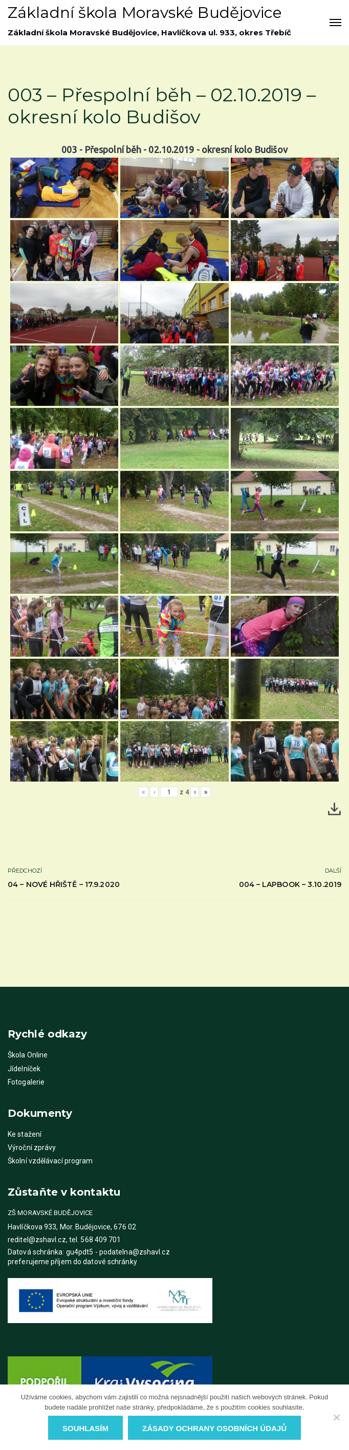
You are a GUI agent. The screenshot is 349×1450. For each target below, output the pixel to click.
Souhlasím (85, 1428)
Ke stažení (24, 1134)
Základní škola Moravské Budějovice (145, 12)
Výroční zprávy (32, 1147)
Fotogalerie (26, 1082)
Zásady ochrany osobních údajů (214, 1428)
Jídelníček (24, 1069)
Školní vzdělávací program (50, 1161)
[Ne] (336, 1417)
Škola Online (28, 1055)
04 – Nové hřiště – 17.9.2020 (64, 884)
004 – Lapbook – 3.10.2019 (290, 884)
